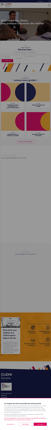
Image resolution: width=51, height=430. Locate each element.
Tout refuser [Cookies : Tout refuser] (11, 424)
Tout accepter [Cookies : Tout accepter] (40, 424)
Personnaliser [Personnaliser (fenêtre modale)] (25, 424)
